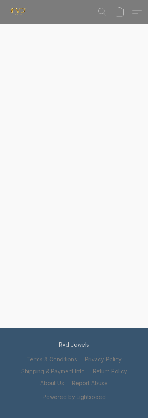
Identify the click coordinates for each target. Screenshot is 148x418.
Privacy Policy (103, 359)
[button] (19, 12)
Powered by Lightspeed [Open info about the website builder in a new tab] (74, 396)
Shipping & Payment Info (53, 371)
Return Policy (110, 371)
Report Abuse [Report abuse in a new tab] (90, 383)
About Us (52, 383)
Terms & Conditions (51, 359)
